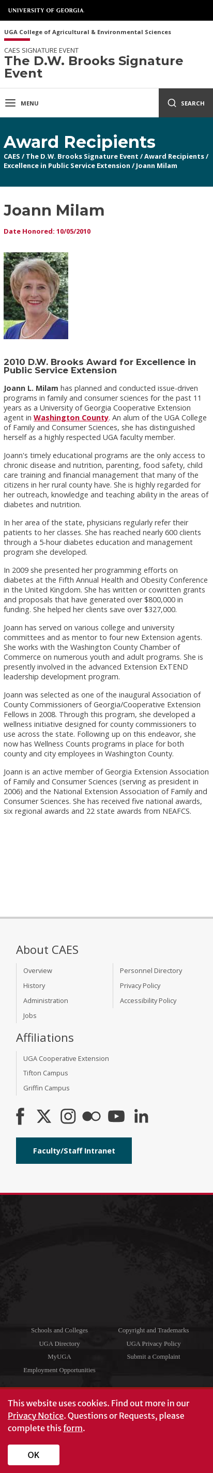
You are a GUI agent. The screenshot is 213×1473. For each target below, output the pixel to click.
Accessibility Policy (148, 1000)
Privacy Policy (140, 985)
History (34, 985)
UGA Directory (59, 1343)
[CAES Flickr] (91, 1117)
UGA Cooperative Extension (66, 1058)
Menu (21, 103)
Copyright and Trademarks (153, 1330)
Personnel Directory (151, 970)
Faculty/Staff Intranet (74, 1151)
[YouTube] (116, 1117)
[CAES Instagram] (68, 1117)
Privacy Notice (36, 1415)
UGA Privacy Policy (153, 1343)
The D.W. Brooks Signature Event (82, 156)
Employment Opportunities (59, 1370)
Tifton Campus (45, 1072)
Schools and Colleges (59, 1330)
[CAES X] (45, 1117)
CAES (12, 156)
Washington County (71, 417)
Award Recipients (174, 156)
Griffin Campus (46, 1087)
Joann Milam (156, 165)
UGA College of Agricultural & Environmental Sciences (87, 32)
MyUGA (59, 1356)
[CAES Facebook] (20, 1117)
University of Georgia (46, 10)
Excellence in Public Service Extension (67, 165)
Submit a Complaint (153, 1356)
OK (34, 1455)
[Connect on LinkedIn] (141, 1117)
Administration (45, 1000)
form (73, 1428)
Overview (37, 970)
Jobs (30, 1015)
